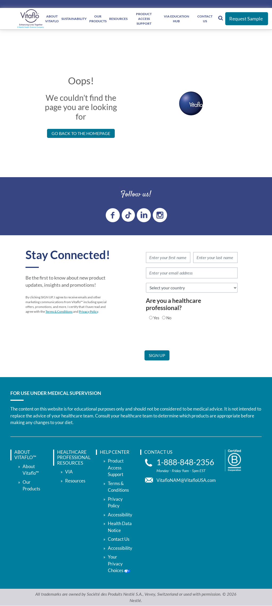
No (168, 317)
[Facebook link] (113, 215)
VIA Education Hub (176, 18)
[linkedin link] (144, 215)
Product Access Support (116, 467)
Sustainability (74, 19)
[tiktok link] (128, 215)
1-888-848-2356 (185, 462)
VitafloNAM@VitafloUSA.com (186, 480)
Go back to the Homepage (81, 133)
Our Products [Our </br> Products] (98, 18)
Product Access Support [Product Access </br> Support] (144, 18)
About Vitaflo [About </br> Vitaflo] (52, 18)
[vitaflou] (30, 18)
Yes (156, 317)
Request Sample (246, 18)
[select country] (192, 288)
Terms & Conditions (59, 311)
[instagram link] (160, 215)
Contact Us (204, 18)
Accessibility (120, 514)
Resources (118, 19)
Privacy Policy (88, 311)
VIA (69, 471)
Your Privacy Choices (119, 563)
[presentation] (184, 340)
